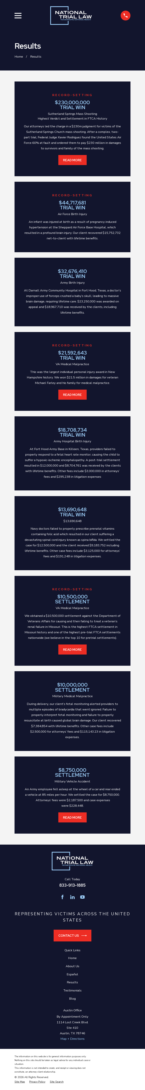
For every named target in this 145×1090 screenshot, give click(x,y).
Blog (72, 998)
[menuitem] (20, 1082)
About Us (72, 966)
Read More (72, 160)
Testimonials (72, 990)
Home (72, 958)
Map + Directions (72, 1039)
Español (72, 974)
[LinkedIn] (72, 897)
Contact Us (72, 935)
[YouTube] (82, 897)
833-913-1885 (72, 885)
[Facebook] (62, 897)
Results (72, 982)
